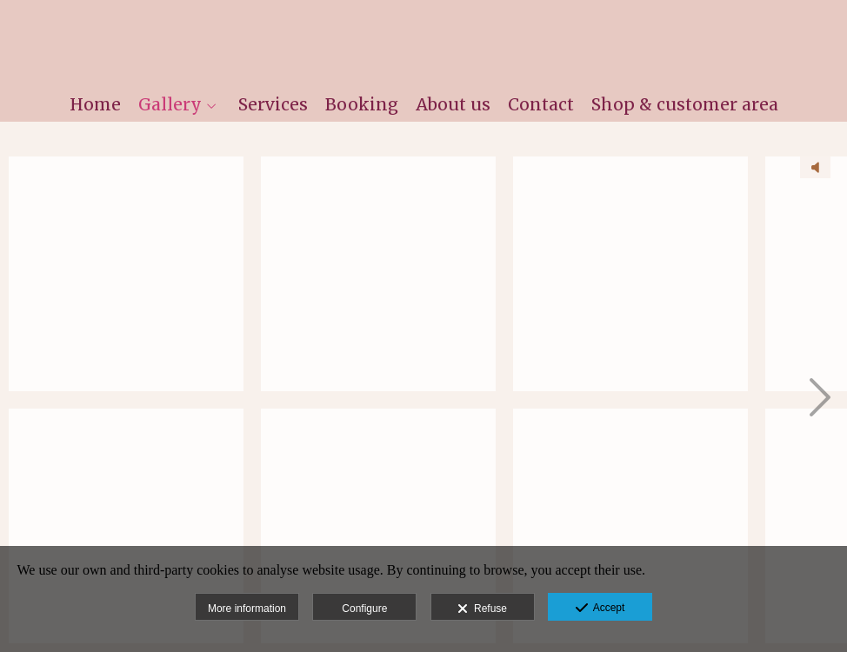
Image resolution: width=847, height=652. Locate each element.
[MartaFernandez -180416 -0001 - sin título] (126, 274)
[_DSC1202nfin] (126, 526)
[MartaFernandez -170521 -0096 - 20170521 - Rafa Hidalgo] (378, 526)
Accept (600, 608)
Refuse (482, 609)
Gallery (170, 105)
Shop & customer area (684, 105)
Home (95, 105)
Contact (541, 105)
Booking (361, 105)
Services (273, 105)
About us (453, 105)
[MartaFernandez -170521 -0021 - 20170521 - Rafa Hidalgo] (378, 274)
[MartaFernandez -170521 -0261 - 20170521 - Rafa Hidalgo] (630, 526)
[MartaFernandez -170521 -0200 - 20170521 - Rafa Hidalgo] (630, 274)
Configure (364, 608)
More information (247, 608)
